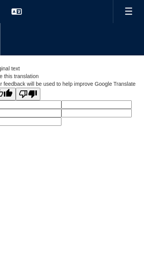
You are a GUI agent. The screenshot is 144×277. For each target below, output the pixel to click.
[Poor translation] (28, 94)
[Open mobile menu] (128, 11)
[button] (17, 11)
